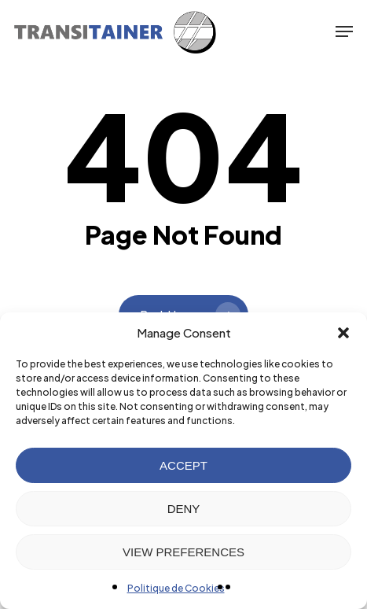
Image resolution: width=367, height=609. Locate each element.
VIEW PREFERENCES (183, 552)
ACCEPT (183, 465)
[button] (343, 333)
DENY (183, 508)
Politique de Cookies (176, 588)
